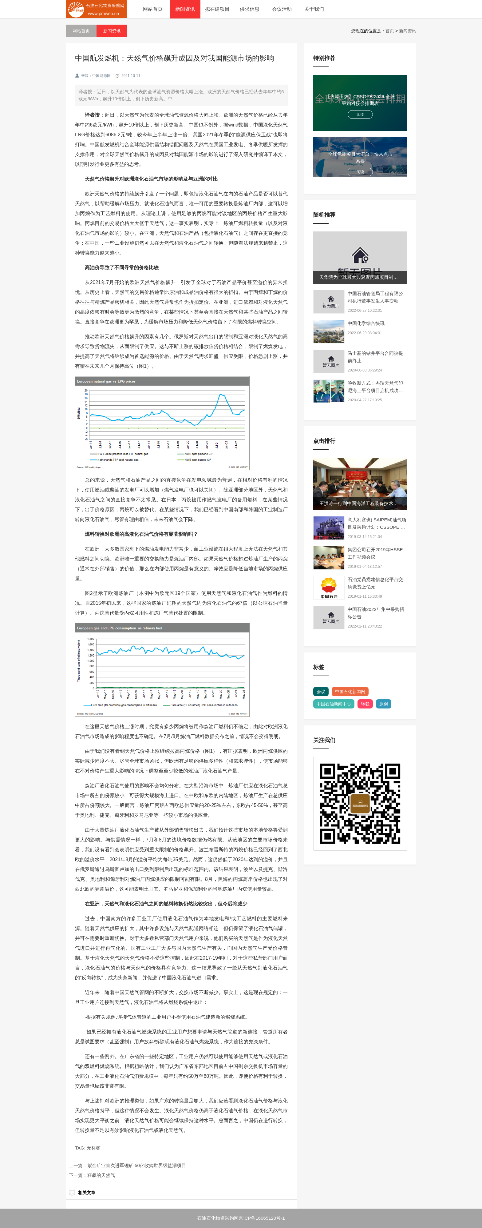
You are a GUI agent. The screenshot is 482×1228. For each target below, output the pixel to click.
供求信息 (249, 9)
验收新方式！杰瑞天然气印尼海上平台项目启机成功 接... (375, 390)
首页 (389, 30)
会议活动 (282, 9)
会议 (321, 691)
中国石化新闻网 (350, 691)
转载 (365, 703)
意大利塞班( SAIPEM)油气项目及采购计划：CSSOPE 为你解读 (377, 527)
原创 (383, 703)
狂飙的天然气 (101, 1175)
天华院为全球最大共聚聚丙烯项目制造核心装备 (367, 277)
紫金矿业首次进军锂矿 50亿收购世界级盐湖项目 (136, 1165)
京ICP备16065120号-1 (262, 1218)
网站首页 (153, 9)
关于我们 (314, 9)
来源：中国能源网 (96, 76)
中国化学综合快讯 (366, 323)
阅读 (360, 114)
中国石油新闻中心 (334, 703)
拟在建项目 (217, 9)
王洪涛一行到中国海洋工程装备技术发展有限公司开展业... (379, 503)
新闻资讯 (185, 9)
